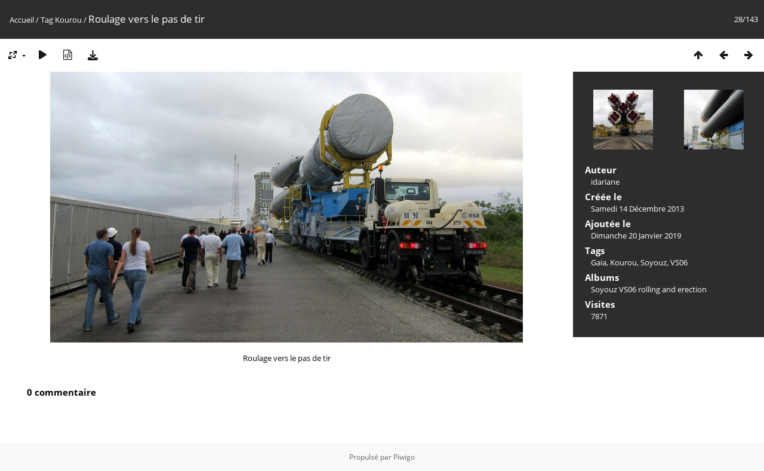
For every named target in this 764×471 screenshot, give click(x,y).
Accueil (22, 19)
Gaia (598, 262)
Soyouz (653, 262)
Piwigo (404, 457)
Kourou (68, 19)
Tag (47, 19)
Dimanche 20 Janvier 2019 (636, 235)
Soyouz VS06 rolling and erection (649, 289)
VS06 (679, 262)
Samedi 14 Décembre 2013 (637, 208)
